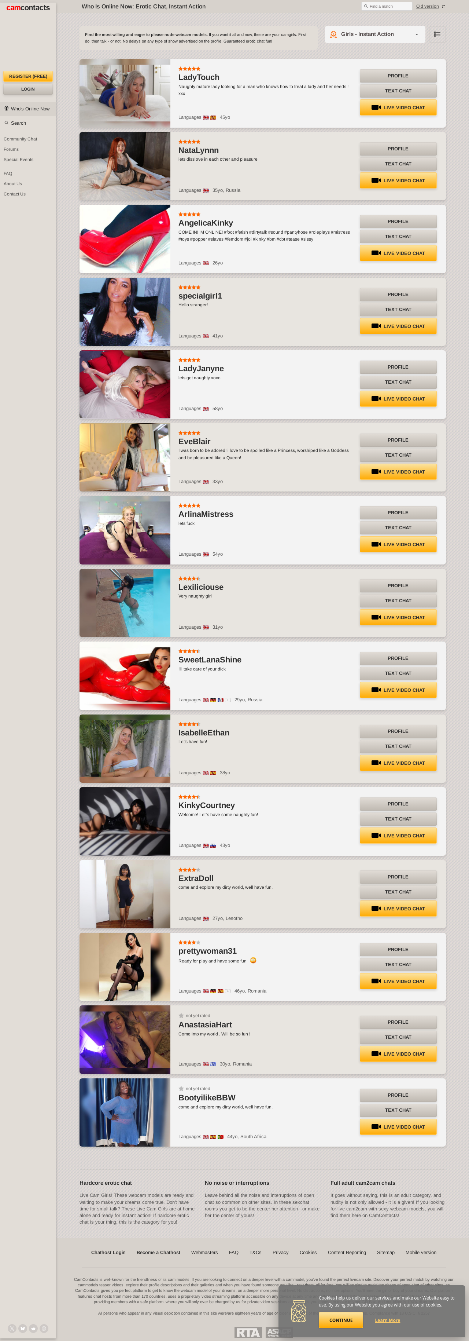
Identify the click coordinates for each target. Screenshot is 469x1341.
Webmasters (204, 1252)
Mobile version (421, 1252)
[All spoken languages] (228, 700)
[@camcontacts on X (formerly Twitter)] (12, 1328)
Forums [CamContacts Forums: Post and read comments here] (11, 149)
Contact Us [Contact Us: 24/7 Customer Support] (15, 194)
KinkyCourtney (206, 805)
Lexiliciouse (201, 587)
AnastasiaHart (205, 1024)
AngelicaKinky (205, 222)
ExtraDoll (196, 878)
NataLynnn (198, 150)
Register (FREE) (28, 76)
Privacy (281, 1252)
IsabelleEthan (203, 732)
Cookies (308, 1252)
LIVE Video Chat (398, 107)
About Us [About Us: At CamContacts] (13, 183)
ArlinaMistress (205, 514)
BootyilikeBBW (207, 1097)
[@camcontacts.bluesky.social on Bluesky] (22, 1328)
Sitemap (386, 1252)
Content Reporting (347, 1252)
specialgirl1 (200, 295)
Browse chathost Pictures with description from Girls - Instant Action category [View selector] (437, 34)
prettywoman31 (207, 950)
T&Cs (256, 1252)
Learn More (387, 1320)
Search (18, 123)
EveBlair (194, 441)
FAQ (234, 1252)
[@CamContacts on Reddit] (33, 1328)
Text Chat (398, 91)
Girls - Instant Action (367, 34)
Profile (398, 75)
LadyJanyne (201, 368)
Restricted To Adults (248, 1332)
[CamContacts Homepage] (28, 37)
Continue (340, 1320)
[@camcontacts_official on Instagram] (44, 1328)
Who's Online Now (30, 109)
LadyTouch (198, 77)
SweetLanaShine (209, 659)
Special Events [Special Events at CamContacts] (18, 159)
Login (28, 89)
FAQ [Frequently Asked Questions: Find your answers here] (8, 173)
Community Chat (20, 139)
